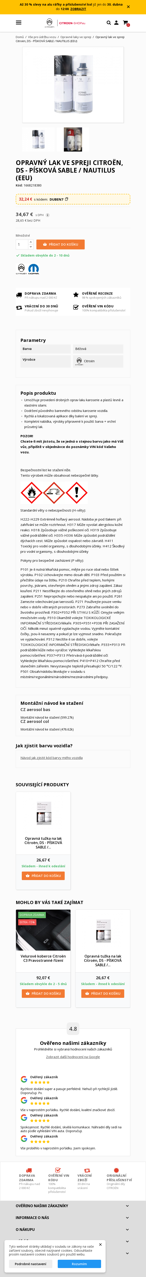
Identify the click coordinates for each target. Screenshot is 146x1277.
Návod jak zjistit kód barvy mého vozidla (51, 757)
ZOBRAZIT (78, 9)
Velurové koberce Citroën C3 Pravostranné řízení (43, 958)
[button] (59, 199)
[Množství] (22, 244)
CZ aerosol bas (35, 709)
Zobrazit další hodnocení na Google (73, 1056)
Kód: (19, 185)
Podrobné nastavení (30, 1264)
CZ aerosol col (34, 721)
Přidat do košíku (60, 244)
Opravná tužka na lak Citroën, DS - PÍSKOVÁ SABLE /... (43, 843)
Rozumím (79, 1264)
